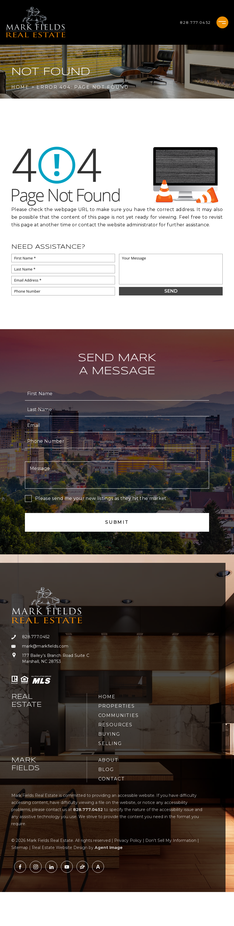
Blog (106, 769)
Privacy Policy (128, 840)
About (108, 760)
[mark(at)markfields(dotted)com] (50, 646)
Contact (111, 779)
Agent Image (109, 847)
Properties (116, 706)
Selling (110, 743)
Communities (118, 715)
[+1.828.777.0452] (195, 22)
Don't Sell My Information (170, 840)
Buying (109, 734)
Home (107, 696)
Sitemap (19, 847)
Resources (115, 724)
